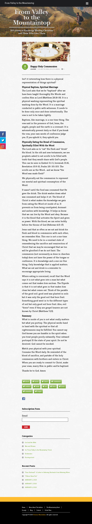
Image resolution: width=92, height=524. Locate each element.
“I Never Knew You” (31, 476)
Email (45, 418)
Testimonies (28, 454)
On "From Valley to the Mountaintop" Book (38, 450)
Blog (31, 510)
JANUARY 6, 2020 (31, 480)
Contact (38, 510)
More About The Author (36, 507)
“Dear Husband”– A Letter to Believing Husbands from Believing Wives (47, 472)
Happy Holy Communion (43, 66)
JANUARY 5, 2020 (31, 484)
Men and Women (30, 446)
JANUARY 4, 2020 (31, 487)
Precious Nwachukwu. (39, 515)
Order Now (48, 510)
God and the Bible (43, 69)
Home (23, 507)
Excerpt (24, 510)
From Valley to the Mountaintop (19, 3)
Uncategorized (55, 69)
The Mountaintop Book (53, 507)
